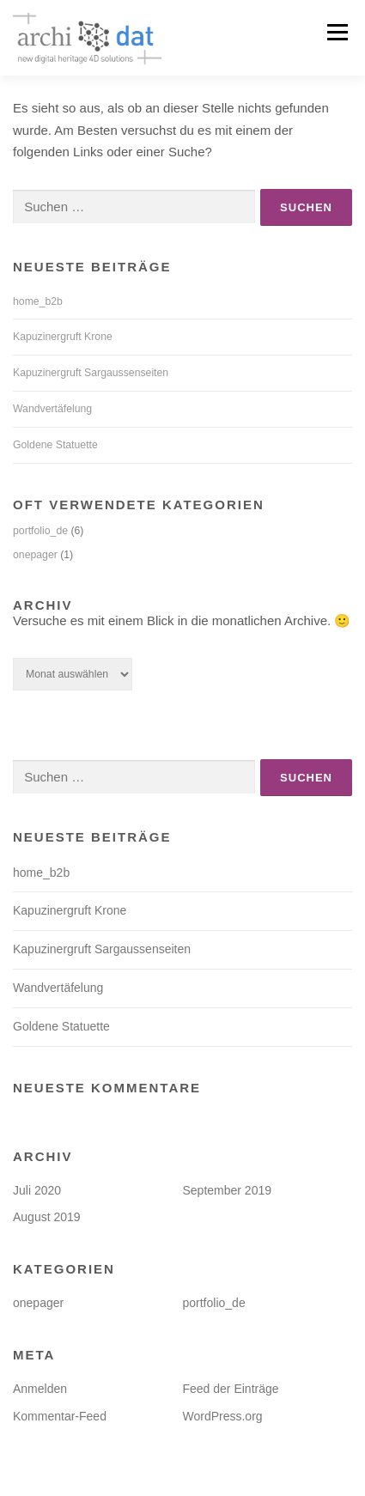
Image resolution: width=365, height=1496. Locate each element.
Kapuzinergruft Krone (63, 337)
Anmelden (40, 1389)
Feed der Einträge (231, 1389)
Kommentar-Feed (59, 1416)
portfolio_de (40, 531)
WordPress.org (223, 1416)
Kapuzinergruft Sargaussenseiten (90, 373)
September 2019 (227, 1190)
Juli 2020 (37, 1190)
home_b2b (38, 301)
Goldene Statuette (55, 445)
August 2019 (47, 1217)
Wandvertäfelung (52, 409)
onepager (35, 555)
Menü (335, 32)
